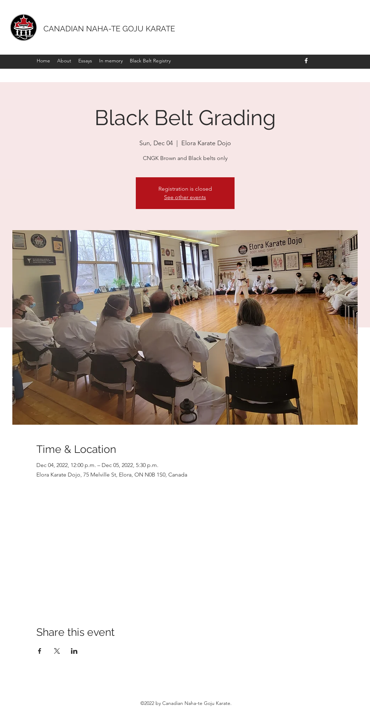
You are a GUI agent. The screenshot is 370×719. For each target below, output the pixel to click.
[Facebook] (306, 60)
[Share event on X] (57, 651)
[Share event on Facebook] (39, 651)
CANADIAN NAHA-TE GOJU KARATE (109, 28)
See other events (185, 197)
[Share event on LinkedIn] (74, 651)
